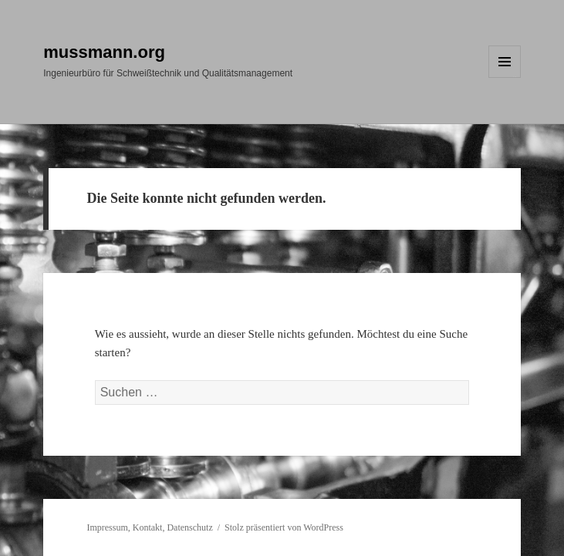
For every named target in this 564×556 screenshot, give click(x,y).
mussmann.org (104, 52)
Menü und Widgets (505, 77)
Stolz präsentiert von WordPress (284, 527)
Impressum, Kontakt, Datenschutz (149, 527)
